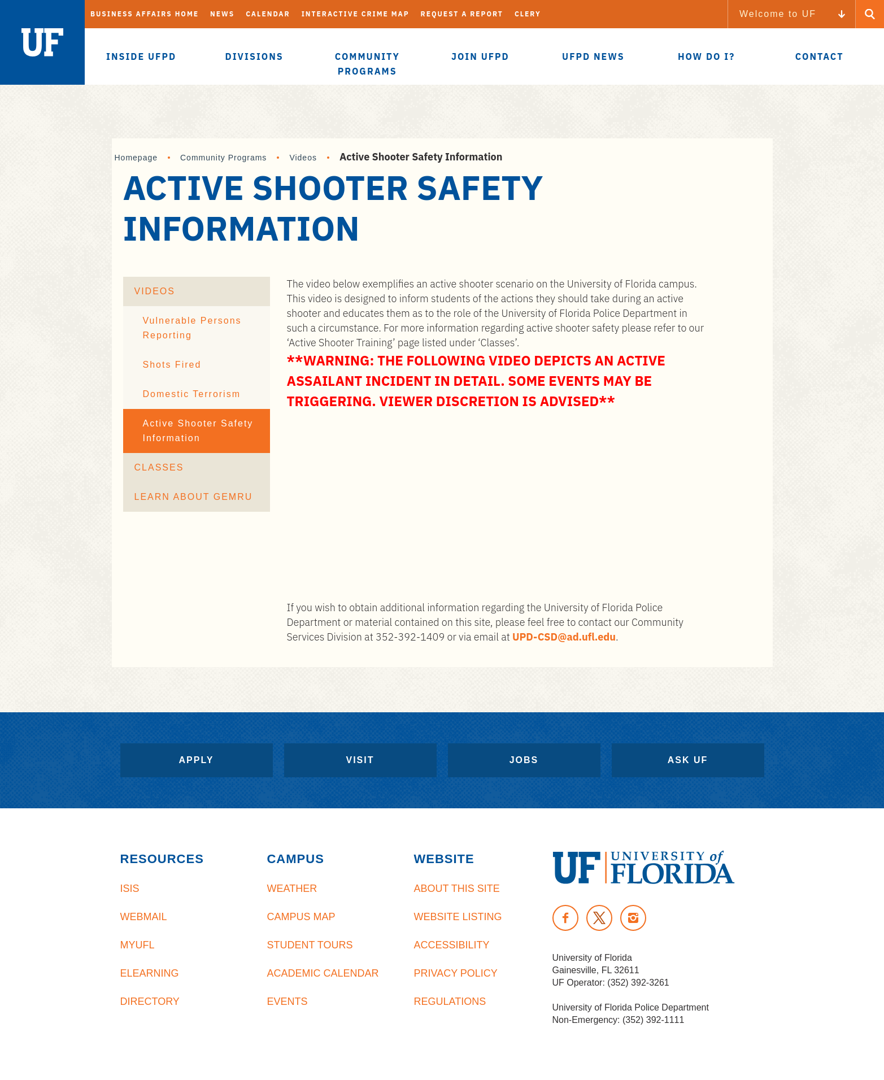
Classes (159, 467)
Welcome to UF (777, 14)
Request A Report (462, 14)
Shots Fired (172, 364)
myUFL (137, 945)
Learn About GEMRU (193, 497)
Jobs (524, 760)
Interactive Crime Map (356, 14)
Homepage (136, 157)
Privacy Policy (455, 973)
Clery (528, 14)
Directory (150, 1001)
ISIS (130, 888)
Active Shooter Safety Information (198, 431)
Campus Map (301, 916)
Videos (303, 157)
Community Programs (223, 157)
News (222, 14)
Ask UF (688, 760)
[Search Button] (870, 14)
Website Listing (457, 916)
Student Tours (309, 945)
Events (287, 1001)
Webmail (143, 916)
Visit (360, 760)
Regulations (449, 1001)
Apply (196, 760)
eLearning (149, 973)
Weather (292, 888)
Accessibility (451, 945)
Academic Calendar (322, 973)
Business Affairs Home (144, 14)
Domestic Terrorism (192, 394)
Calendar (268, 14)
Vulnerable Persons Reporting (192, 328)
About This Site (456, 888)
